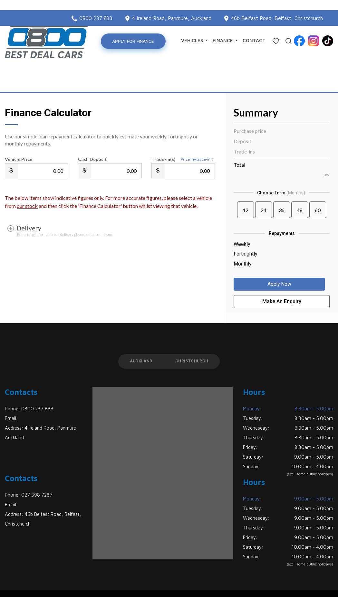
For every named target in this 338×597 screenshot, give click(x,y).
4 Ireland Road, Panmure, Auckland (171, 8)
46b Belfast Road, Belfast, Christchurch (277, 8)
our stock (27, 183)
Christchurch (193, 338)
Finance (225, 40)
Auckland (139, 338)
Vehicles (194, 40)
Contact (254, 40)
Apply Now (281, 261)
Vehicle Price (18, 136)
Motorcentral (230, 582)
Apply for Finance (134, 41)
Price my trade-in (198, 136)
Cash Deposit (92, 136)
